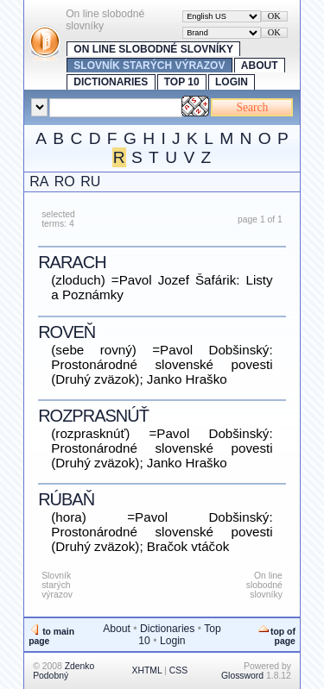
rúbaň (66, 499)
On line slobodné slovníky (153, 49)
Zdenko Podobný (63, 670)
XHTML (147, 670)
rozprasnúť (93, 415)
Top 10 (182, 82)
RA (38, 181)
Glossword (242, 675)
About (259, 66)
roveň (66, 332)
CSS (178, 670)
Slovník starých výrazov (149, 66)
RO (64, 181)
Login (231, 82)
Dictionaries (110, 82)
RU (90, 181)
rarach (71, 262)
